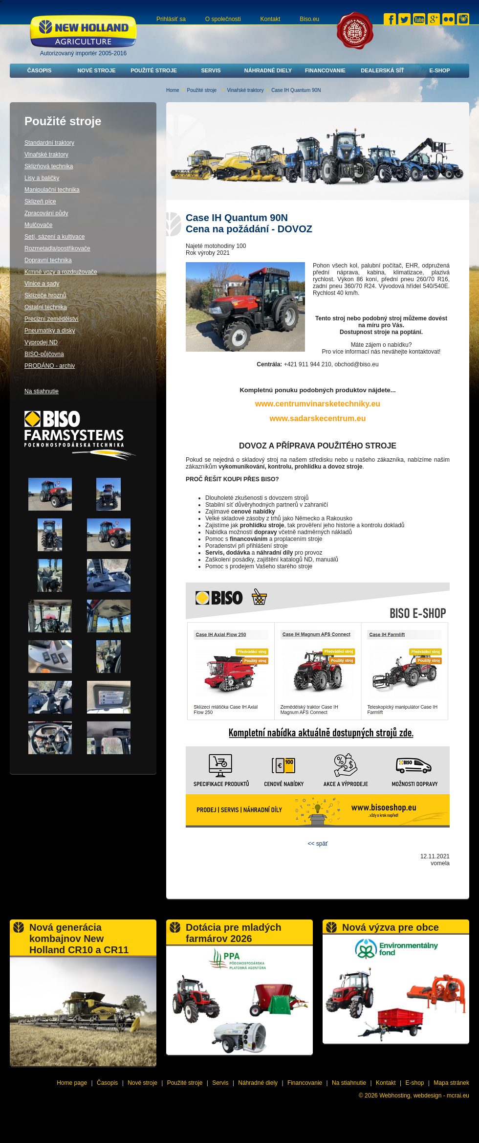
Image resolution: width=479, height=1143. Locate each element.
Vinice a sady (41, 283)
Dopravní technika (48, 260)
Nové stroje (96, 70)
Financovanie (325, 70)
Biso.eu (309, 19)
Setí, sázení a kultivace (54, 236)
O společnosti (223, 19)
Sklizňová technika (48, 166)
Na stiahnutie (41, 391)
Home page (72, 1082)
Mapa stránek (451, 1082)
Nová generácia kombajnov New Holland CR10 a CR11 (79, 938)
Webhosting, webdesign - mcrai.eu (424, 1095)
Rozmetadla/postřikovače (57, 248)
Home (172, 90)
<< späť (317, 843)
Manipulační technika (52, 189)
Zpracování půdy (46, 213)
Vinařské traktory (245, 90)
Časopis (39, 70)
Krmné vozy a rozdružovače (60, 272)
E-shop (439, 70)
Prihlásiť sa (171, 19)
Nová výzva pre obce (390, 927)
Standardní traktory (49, 142)
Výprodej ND (41, 342)
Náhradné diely (268, 70)
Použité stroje (154, 70)
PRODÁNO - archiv (49, 365)
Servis (210, 70)
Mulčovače (38, 225)
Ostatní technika (45, 307)
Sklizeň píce (40, 201)
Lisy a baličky (41, 178)
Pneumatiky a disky (49, 330)
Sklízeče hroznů (45, 295)
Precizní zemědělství (51, 318)
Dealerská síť (382, 70)
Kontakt (271, 19)
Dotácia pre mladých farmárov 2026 (234, 933)
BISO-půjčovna (44, 354)
